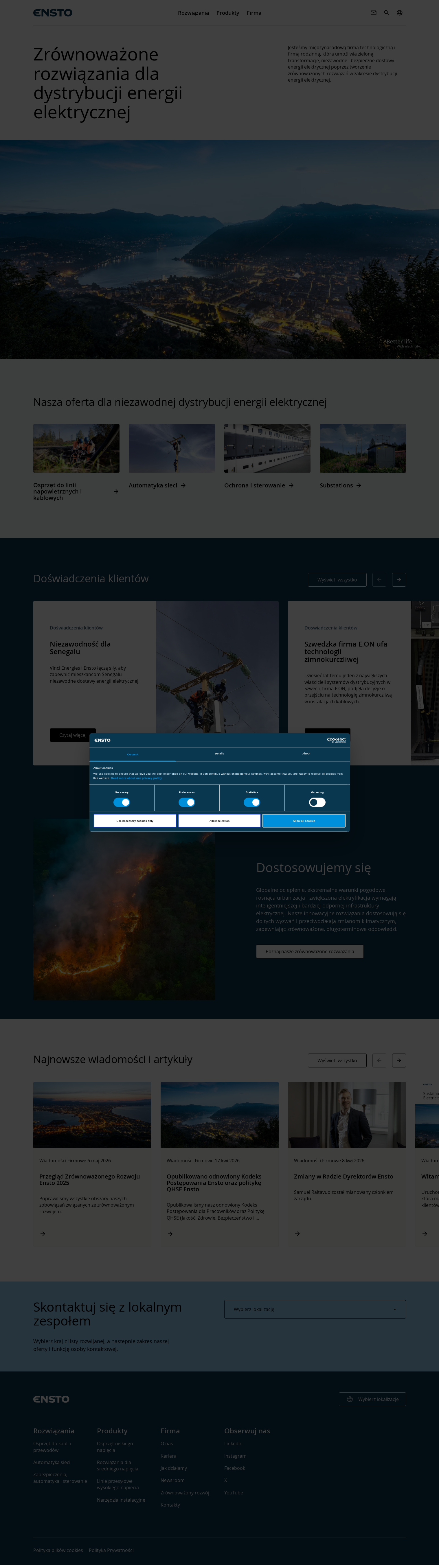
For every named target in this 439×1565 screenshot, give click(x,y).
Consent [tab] (132, 754)
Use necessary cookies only (135, 820)
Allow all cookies (304, 820)
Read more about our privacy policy (136, 777)
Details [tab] (219, 753)
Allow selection (220, 820)
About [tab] (306, 753)
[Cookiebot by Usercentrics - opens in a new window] (320, 740)
